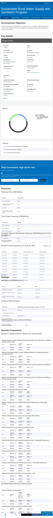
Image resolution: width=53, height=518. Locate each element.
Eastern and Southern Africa (33, 72)
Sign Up (43, 180)
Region (29, 70)
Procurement (15, 17)
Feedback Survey (46, 512)
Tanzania (5, 57)
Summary (6, 17)
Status (28, 45)
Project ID (5, 45)
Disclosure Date (31, 55)
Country (5, 55)
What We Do (3, 3)
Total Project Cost (8, 66)
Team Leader (6, 50)
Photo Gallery (46, 17)
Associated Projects (8, 93)
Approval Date (7, 59)
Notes (4, 98)
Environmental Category (33, 80)
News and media (35, 17)
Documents (25, 17)
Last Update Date (31, 89)
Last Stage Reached (8, 89)
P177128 (5, 95)
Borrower (29, 50)
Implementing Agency (32, 66)
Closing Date (30, 84)
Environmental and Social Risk (10, 84)
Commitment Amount (8, 80)
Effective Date (30, 59)
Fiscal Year (6, 75)
